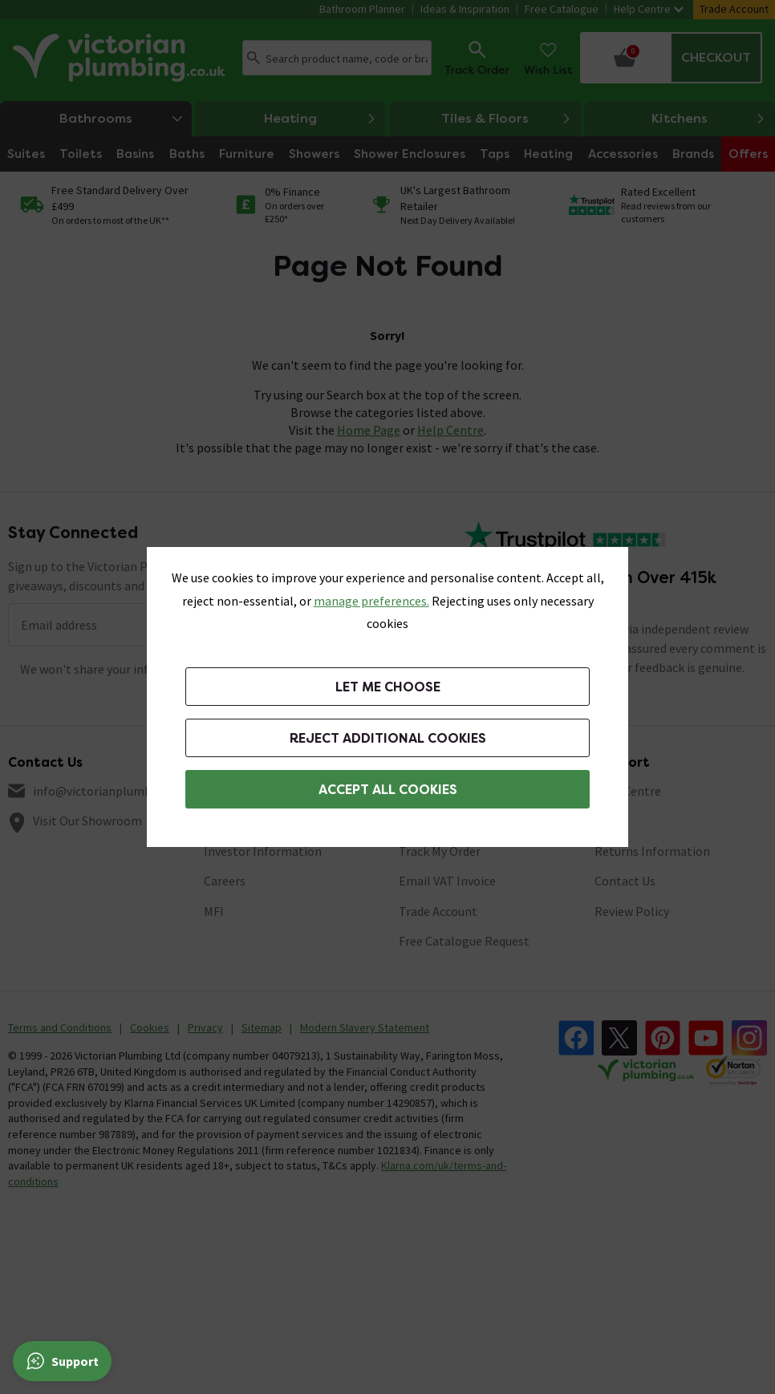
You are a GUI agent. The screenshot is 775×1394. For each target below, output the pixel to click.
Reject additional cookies (388, 738)
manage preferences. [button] (371, 601)
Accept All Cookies (388, 789)
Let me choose (387, 687)
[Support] (62, 1361)
